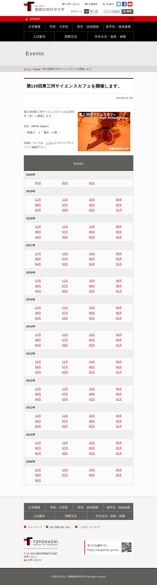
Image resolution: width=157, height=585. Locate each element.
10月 (92, 199)
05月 (119, 204)
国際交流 (71, 36)
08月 (38, 204)
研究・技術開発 (88, 26)
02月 (65, 183)
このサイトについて (89, 527)
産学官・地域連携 (118, 26)
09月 (119, 199)
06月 (92, 204)
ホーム (27, 69)
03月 (38, 183)
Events (36, 69)
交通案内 (93, 4)
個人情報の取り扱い (60, 527)
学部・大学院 (58, 26)
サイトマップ (35, 527)
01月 (92, 183)
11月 (65, 199)
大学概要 (34, 26)
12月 (38, 199)
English (110, 4)
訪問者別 (78, 19)
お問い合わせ (73, 4)
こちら (50, 142)
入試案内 (39, 36)
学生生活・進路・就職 (110, 36)
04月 (38, 210)
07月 (65, 204)
